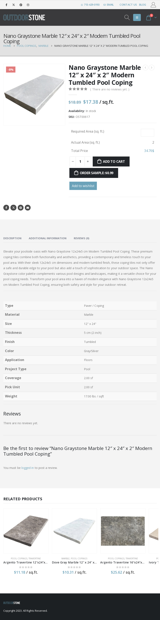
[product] (21, 526)
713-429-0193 (90, 4)
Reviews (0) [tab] (81, 238)
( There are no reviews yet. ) (109, 89)
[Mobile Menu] (137, 17)
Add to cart (114, 161)
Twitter (14, 208)
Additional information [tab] (47, 238)
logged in (27, 468)
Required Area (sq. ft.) (87, 131)
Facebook (6, 208)
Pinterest (21, 208)
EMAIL (109, 4)
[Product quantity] (80, 161)
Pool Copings (14, 549)
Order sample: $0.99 (96, 173)
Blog (142, 4)
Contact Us (128, 4)
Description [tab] (12, 238)
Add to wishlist (83, 186)
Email (29, 208)
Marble (52, 549)
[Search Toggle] (127, 17)
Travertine (30, 549)
